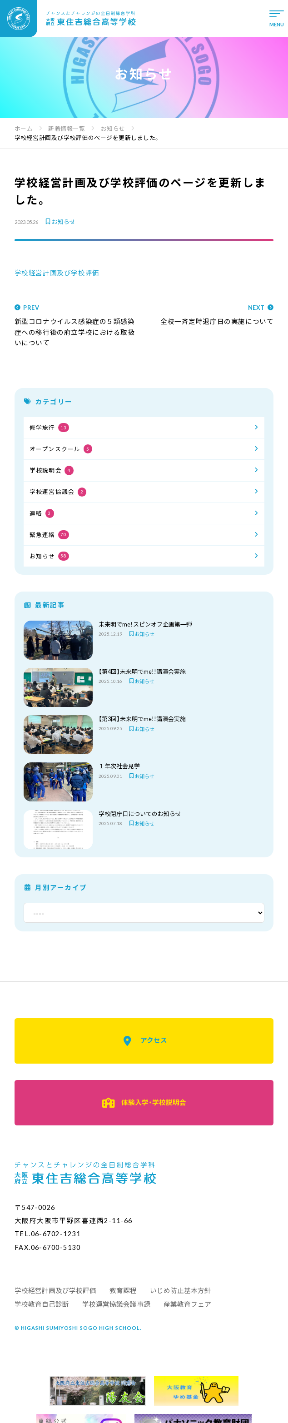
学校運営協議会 (58, 492)
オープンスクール (61, 448)
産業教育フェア (187, 1304)
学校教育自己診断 (42, 1304)
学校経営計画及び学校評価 (57, 273)
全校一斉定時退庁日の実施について (212, 315)
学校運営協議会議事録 (116, 1304)
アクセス (144, 1041)
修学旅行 (50, 427)
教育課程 (123, 1290)
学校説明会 (52, 470)
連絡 (42, 513)
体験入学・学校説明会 (144, 1103)
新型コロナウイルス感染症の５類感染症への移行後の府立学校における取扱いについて (76, 326)
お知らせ (60, 222)
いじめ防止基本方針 (180, 1290)
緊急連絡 (50, 534)
